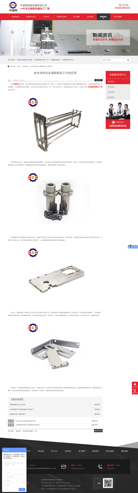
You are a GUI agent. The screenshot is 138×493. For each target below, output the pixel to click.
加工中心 (54, 451)
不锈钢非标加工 (56, 60)
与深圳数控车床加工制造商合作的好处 (27, 425)
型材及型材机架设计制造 (25, 60)
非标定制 (41, 451)
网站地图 (124, 451)
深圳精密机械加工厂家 (95, 87)
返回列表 (98, 80)
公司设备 (90, 17)
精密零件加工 (31, 17)
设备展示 (68, 451)
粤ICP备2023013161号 (48, 483)
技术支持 (111, 87)
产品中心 (46, 17)
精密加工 (17, 84)
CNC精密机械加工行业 (53, 489)
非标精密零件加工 (68, 60)
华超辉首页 (15, 17)
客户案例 (76, 17)
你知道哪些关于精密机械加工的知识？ (22, 409)
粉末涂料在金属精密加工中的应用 (41, 66)
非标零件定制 (61, 17)
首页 (18, 66)
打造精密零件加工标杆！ (68, 489)
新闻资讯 (103, 17)
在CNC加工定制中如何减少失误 (25, 421)
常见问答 (111, 92)
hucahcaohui (66, 483)
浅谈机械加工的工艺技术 (18, 404)
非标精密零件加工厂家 (41, 60)
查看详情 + (95, 421)
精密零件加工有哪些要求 (18, 414)
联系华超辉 (110, 451)
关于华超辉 (118, 17)
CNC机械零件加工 (61, 486)
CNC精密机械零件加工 (48, 486)
